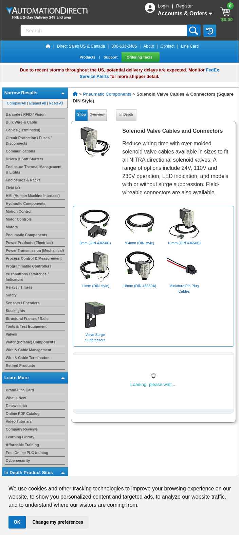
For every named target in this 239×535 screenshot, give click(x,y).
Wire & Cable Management (28, 350)
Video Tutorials (19, 421)
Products (87, 57)
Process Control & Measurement (34, 258)
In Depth (126, 114)
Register (184, 6)
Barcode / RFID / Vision (25, 114)
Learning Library (20, 437)
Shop (81, 114)
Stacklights (15, 311)
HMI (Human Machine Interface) (33, 196)
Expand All (37, 103)
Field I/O (13, 188)
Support (111, 57)
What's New (16, 398)
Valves (11, 334)
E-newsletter (16, 406)
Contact (167, 46)
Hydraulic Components (25, 203)
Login (164, 6)
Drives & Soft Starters (24, 159)
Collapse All (16, 103)
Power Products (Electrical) (29, 243)
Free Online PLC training (27, 453)
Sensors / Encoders (23, 303)
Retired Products (20, 365)
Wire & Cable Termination (28, 358)
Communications (20, 151)
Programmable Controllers (28, 266)
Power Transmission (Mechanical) (35, 250)
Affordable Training (22, 445)
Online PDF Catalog (22, 413)
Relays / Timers (19, 287)
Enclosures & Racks (23, 180)
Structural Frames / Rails (27, 319)
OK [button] (17, 522)
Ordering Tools (140, 57)
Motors (12, 227)
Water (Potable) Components (30, 342)
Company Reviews (22, 429)
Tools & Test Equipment (26, 326)
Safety (11, 295)
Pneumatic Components (26, 235)
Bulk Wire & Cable (21, 122)
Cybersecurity (18, 460)
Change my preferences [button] (58, 522)
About (148, 46)
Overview (97, 114)
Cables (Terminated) (23, 130)
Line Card (190, 46)
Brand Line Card (20, 390)
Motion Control (19, 211)
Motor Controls (19, 219)
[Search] (104, 30)
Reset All (56, 103)
